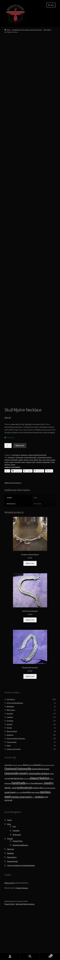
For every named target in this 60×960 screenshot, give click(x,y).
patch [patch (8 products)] (17, 836)
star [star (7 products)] (34, 841)
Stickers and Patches (14, 793)
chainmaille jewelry (30, 501)
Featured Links (12, 905)
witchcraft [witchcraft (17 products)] (8, 844)
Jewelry (20, 504)
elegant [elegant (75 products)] (34, 822)
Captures (10, 761)
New (40, 504)
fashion (7, 504)
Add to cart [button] (30, 607)
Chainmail (11, 501)
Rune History (12, 901)
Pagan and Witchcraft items (37, 499)
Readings (10, 897)
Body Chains (11, 754)
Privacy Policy (18, 885)
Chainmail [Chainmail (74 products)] (10, 812)
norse (44, 504)
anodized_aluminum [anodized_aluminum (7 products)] (17, 809)
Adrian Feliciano (22, 932)
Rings (9, 789)
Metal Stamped (12, 775)
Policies (10, 882)
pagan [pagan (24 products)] (13, 836)
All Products (47, 30)
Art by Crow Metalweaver (15, 747)
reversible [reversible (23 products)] (26, 836)
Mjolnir (36, 504)
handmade (13, 504)
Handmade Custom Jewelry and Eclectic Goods (27, 30)
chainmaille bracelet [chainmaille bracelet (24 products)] (40, 813)
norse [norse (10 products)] (45, 832)
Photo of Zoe (9, 927)
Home (9, 30)
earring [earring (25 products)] (13, 822)
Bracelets (10, 757)
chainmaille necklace (44, 501)
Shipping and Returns (20, 889)
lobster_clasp (28, 504)
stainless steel (30, 506)
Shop (9, 868)
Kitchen (9, 772)
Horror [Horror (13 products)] (28, 827)
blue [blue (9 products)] (32, 809)
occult (6, 506)
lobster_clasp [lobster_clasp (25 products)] (10, 831)
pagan (11, 506)
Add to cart (19, 489)
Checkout (16, 874)
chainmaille (19, 501)
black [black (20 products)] (25, 809)
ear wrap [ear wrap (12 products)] (27, 822)
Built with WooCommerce (25, 948)
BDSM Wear (10, 750)
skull (23, 506)
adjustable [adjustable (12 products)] (8, 809)
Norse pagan (51, 504)
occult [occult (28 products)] (7, 836)
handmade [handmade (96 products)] (19, 827)
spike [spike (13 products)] (33, 836)
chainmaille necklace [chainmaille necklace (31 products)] (38, 817)
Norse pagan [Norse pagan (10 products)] (51, 832)
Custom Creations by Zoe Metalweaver (21, 909)
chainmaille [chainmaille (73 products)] (24, 812)
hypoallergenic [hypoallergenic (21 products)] (37, 827)
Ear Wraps (10, 765)
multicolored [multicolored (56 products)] (24, 831)
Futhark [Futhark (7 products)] (51, 822)
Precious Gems (12, 786)
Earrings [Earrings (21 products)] (20, 822)
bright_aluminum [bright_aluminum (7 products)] (45, 809)
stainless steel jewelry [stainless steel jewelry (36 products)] (21, 840)
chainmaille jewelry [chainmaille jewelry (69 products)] (16, 817)
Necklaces (24, 499)
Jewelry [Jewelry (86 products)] (49, 827)
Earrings (9, 768)
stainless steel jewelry (43, 506)
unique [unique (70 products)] (39, 840)
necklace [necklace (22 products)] (36, 831)
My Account (17, 878)
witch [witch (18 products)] (46, 841)
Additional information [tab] (12, 527)
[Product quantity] (8, 489)
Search (30, 956)
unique (13, 508)
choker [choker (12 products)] (51, 817)
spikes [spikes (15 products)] (37, 836)
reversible (17, 506)
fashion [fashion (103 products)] (44, 822)
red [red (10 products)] (21, 836)
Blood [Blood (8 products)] (29, 809)
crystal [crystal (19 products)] (7, 822)
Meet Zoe (10, 893)
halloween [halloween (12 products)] (7, 827)
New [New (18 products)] (41, 832)
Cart (14, 870)
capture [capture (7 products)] (52, 809)
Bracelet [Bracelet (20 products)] (37, 809)
